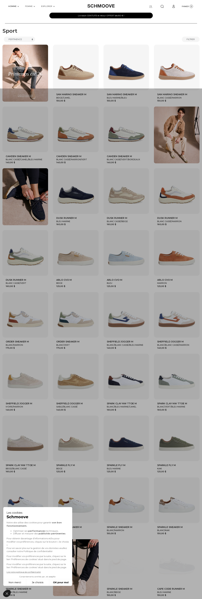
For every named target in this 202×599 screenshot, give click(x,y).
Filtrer (191, 39)
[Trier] (19, 39)
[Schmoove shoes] (101, 6)
